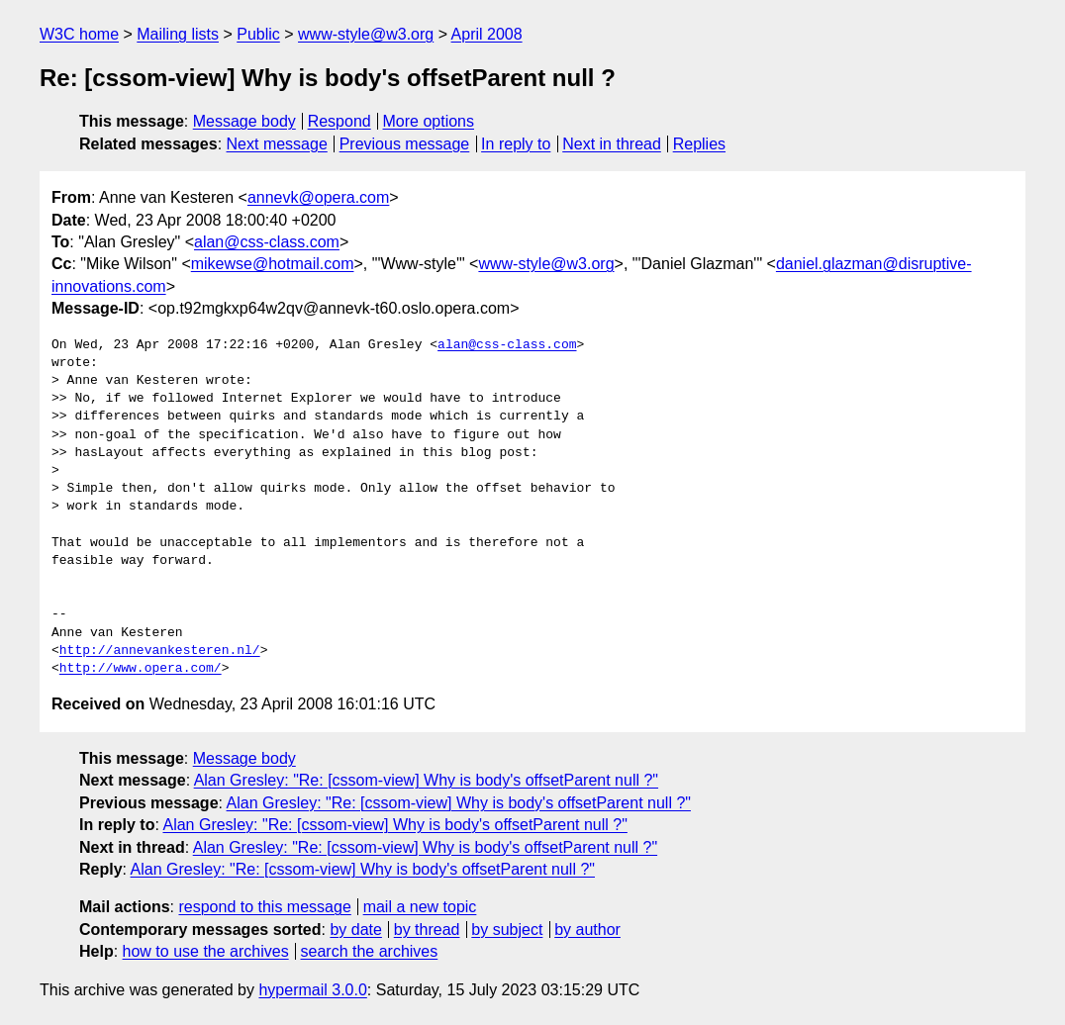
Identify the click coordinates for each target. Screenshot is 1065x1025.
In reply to (515, 144)
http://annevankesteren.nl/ (159, 651)
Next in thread (611, 144)
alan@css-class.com (266, 241)
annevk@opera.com (318, 197)
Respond (339, 121)
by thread (427, 929)
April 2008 (487, 34)
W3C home (79, 34)
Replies (699, 144)
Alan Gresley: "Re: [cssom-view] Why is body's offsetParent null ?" (426, 780)
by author (587, 929)
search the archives (369, 951)
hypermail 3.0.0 (312, 989)
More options (429, 121)
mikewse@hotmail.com (272, 263)
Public (258, 34)
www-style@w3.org (366, 34)
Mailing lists (178, 34)
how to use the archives (206, 951)
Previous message (404, 144)
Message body (244, 121)
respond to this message (264, 906)
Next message (277, 144)
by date (355, 929)
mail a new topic (420, 906)
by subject (506, 929)
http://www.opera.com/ (140, 669)
